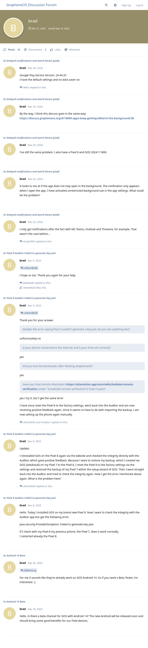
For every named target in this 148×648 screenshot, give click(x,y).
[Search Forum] (106, 5)
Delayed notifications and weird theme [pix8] (33, 60)
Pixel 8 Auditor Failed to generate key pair (31, 253)
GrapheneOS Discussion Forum (31, 4)
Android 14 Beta (16, 555)
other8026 (31, 268)
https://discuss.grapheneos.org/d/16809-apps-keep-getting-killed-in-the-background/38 (77, 118)
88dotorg (30, 570)
